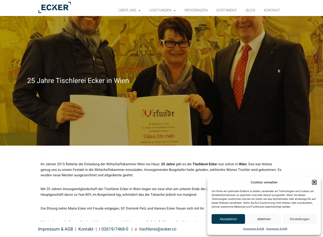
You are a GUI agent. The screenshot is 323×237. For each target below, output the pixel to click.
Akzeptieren (228, 219)
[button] (314, 182)
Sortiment (226, 10)
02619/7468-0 (114, 229)
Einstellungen (299, 219)
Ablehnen (264, 219)
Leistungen (162, 10)
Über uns (129, 10)
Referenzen (196, 10)
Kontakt (272, 10)
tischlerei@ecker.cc (157, 229)
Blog (250, 10)
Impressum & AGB (253, 229)
